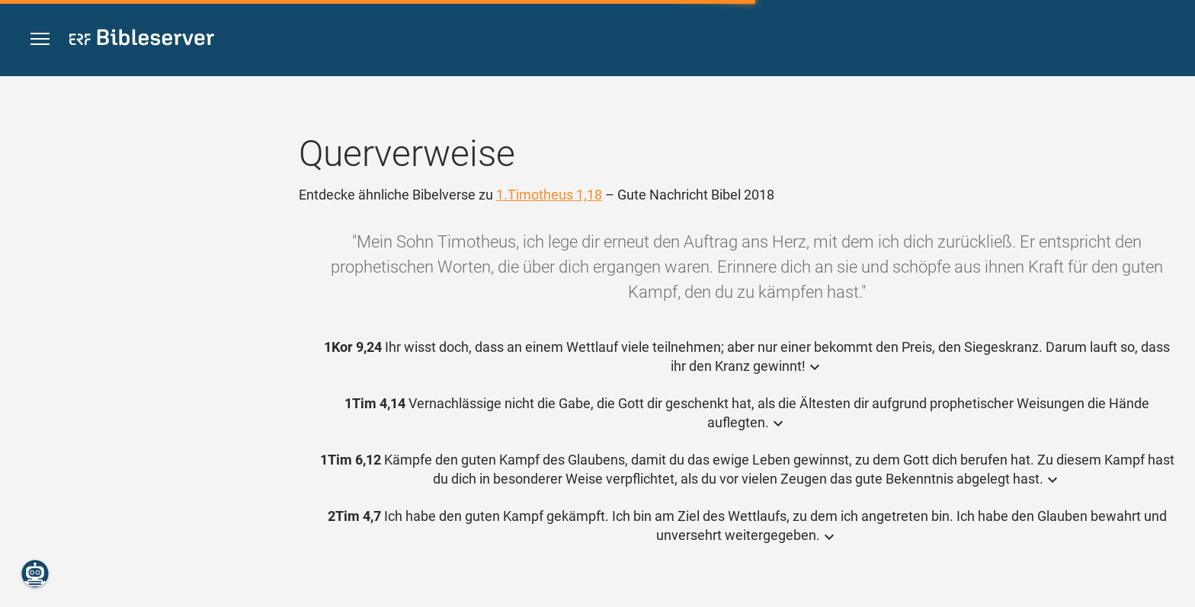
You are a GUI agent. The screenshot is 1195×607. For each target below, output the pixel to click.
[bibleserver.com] (141, 40)
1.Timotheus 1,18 (549, 195)
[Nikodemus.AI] (35, 573)
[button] (40, 39)
